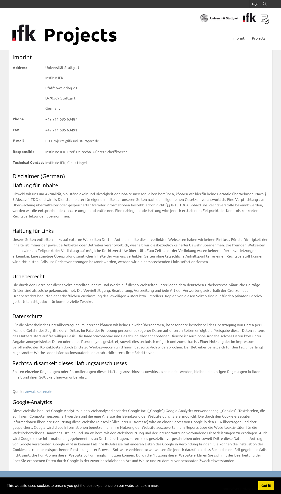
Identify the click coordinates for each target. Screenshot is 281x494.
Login (255, 4)
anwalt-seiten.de (38, 391)
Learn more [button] (149, 486)
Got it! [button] (266, 486)
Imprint (238, 38)
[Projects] (27, 39)
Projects (258, 38)
